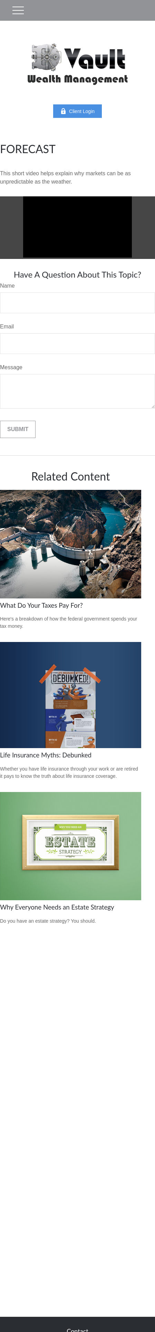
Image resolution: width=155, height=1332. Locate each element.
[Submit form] (18, 429)
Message (11, 367)
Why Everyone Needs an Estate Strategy (57, 907)
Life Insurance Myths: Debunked (45, 755)
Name (7, 286)
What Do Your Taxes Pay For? (41, 605)
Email (7, 326)
